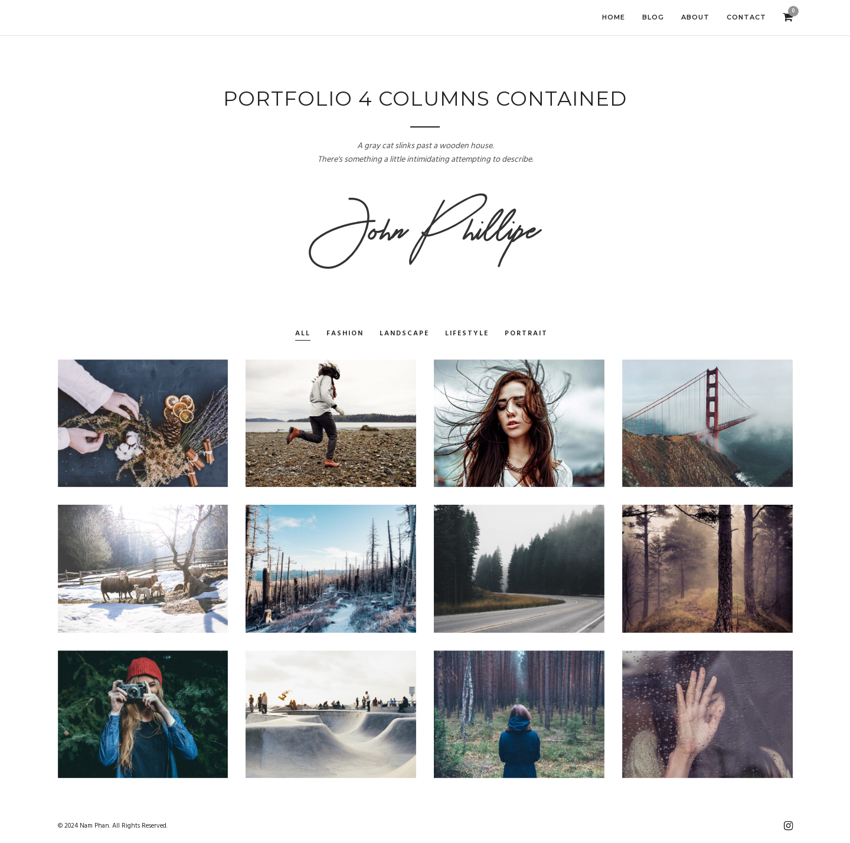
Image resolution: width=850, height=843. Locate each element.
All (302, 333)
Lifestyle (467, 333)
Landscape (404, 333)
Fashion (345, 333)
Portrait (526, 333)
